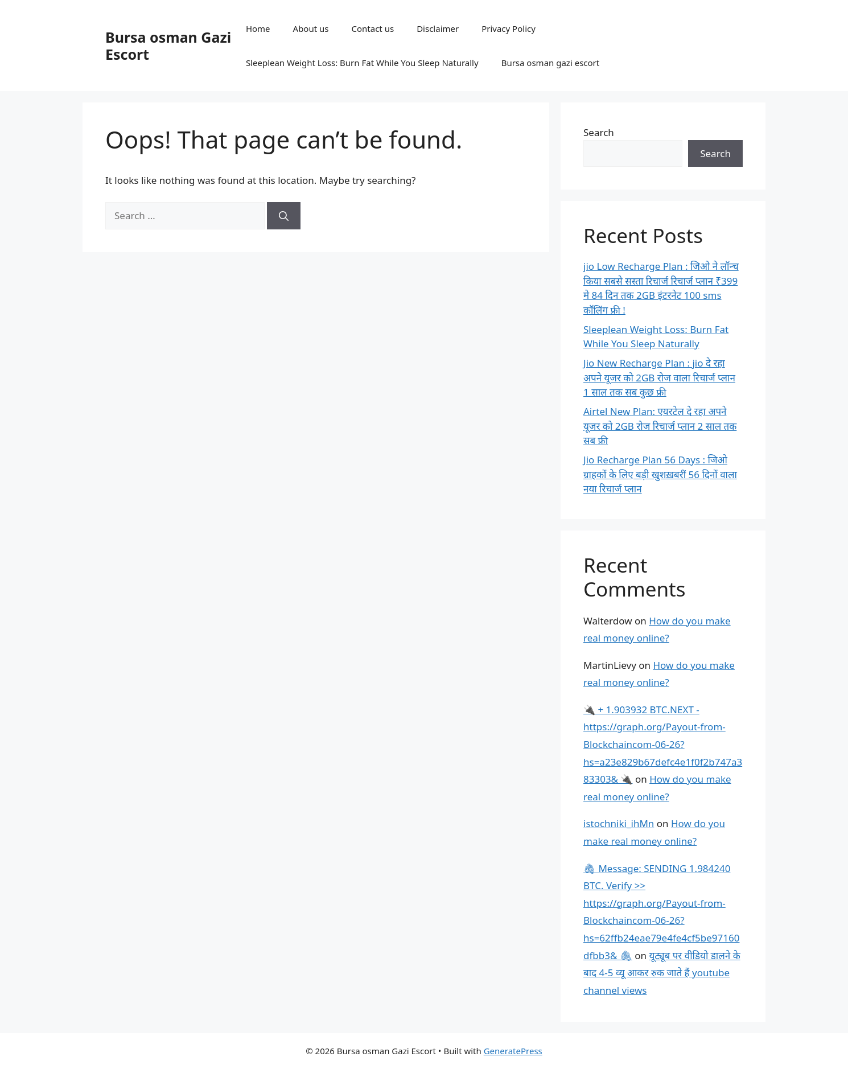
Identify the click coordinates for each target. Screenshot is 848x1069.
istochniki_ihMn (618, 823)
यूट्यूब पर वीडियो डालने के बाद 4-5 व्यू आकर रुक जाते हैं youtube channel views (661, 973)
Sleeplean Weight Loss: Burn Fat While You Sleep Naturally (362, 62)
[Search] (283, 215)
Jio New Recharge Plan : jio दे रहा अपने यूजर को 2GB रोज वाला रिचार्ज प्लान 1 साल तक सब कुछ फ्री (659, 377)
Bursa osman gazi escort (550, 62)
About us (311, 28)
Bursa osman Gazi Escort (168, 45)
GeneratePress (513, 1050)
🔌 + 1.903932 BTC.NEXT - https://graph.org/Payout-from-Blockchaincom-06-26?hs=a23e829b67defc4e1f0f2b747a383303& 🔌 (662, 744)
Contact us (373, 28)
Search (598, 132)
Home (258, 28)
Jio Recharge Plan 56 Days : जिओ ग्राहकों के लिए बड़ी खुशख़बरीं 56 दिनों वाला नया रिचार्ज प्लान (660, 474)
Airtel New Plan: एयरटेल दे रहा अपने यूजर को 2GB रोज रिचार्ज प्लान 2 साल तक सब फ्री (659, 426)
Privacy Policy (508, 28)
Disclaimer (438, 28)
